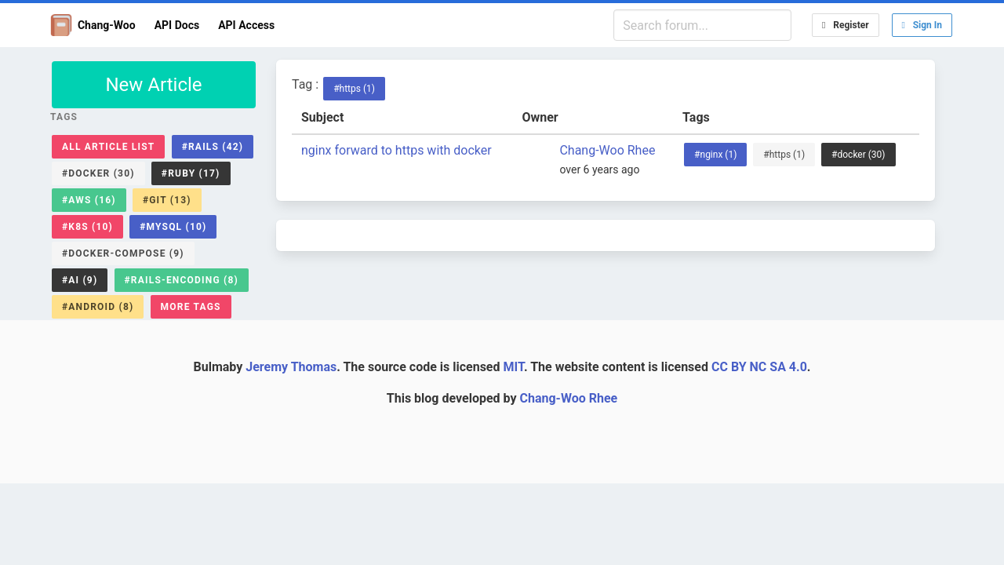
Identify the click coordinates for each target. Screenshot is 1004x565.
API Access (246, 25)
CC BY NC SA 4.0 (759, 366)
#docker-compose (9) (123, 253)
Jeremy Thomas (291, 366)
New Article (153, 85)
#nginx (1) (715, 154)
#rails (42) (213, 146)
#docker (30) (98, 173)
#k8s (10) (87, 226)
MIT (513, 366)
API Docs (177, 25)
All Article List (108, 146)
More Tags (191, 306)
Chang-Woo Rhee (607, 150)
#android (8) (97, 306)
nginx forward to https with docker (396, 150)
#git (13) (167, 200)
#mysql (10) (173, 226)
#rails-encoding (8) (181, 280)
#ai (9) (79, 280)
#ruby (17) (191, 173)
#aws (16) (89, 200)
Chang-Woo (93, 25)
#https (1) (354, 88)
